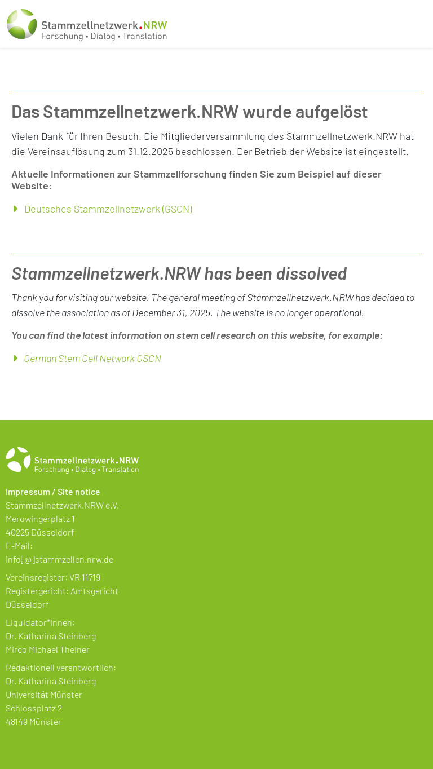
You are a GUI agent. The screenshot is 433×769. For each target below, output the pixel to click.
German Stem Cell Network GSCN (92, 358)
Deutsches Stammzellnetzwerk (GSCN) (108, 208)
